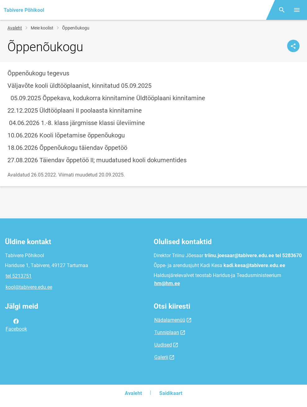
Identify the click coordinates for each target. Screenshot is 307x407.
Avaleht (14, 27)
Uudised (163, 345)
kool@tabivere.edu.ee (29, 287)
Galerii (161, 357)
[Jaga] (293, 46)
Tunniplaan (166, 332)
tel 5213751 (19, 276)
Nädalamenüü (169, 320)
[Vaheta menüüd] (296, 10)
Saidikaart (170, 393)
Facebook (16, 324)
